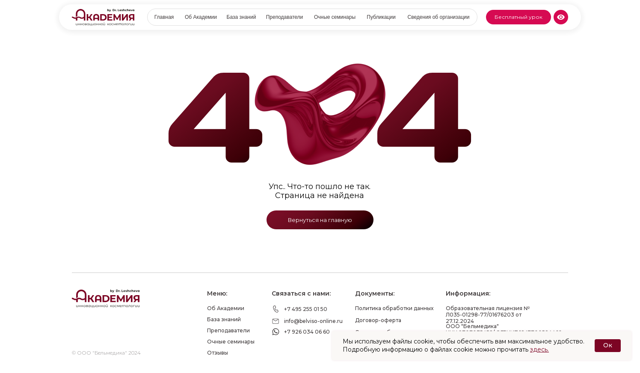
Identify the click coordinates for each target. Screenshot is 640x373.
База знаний (224, 319)
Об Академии (225, 308)
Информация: (468, 293)
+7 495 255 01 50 (305, 309)
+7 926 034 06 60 (307, 332)
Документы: (374, 293)
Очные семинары (231, 341)
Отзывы (217, 352)
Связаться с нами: (301, 293)
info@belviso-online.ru (313, 321)
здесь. (539, 349)
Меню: (217, 293)
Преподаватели (228, 330)
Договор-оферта (378, 320)
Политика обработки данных (394, 308)
